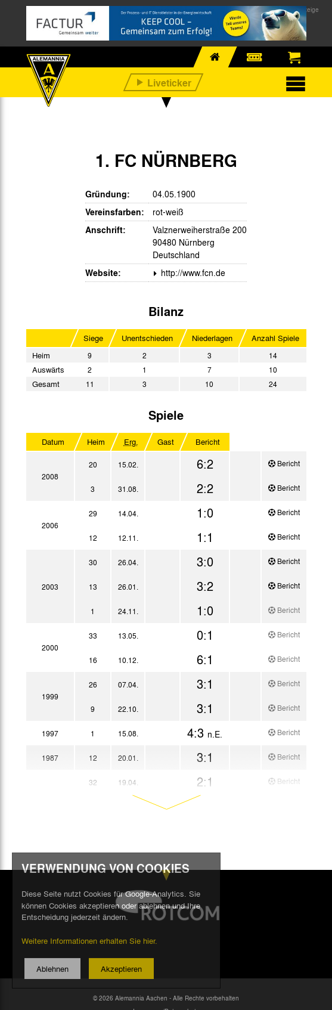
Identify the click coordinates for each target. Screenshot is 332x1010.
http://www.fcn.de (192, 272)
